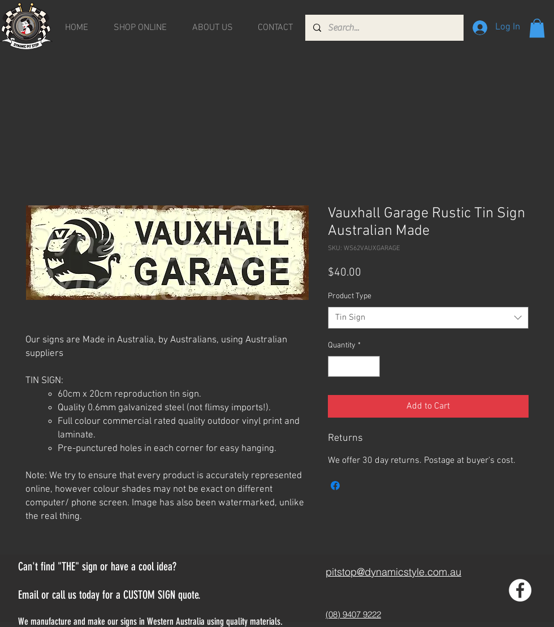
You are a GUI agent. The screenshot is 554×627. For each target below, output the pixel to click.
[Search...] (384, 28)
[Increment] (371, 366)
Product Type (349, 296)
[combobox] (428, 318)
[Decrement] (337, 366)
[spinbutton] (354, 366)
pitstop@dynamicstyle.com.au (393, 571)
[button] (537, 28)
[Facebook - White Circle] (520, 590)
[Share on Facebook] (335, 485)
